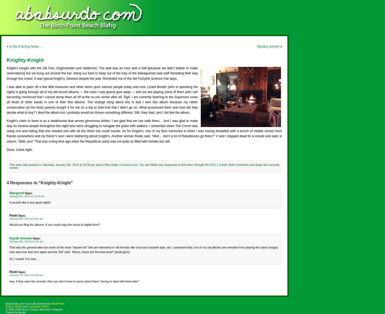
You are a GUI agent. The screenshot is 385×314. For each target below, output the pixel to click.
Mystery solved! (268, 46)
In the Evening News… (25, 46)
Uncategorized (128, 164)
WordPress (58, 303)
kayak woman (20, 238)
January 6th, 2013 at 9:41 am (26, 241)
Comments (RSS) (38, 306)
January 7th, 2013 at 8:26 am (26, 275)
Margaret (16, 193)
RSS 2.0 (215, 164)
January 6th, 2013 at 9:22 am (26, 218)
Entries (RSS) (14, 306)
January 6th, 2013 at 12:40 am (27, 196)
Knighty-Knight (25, 60)
